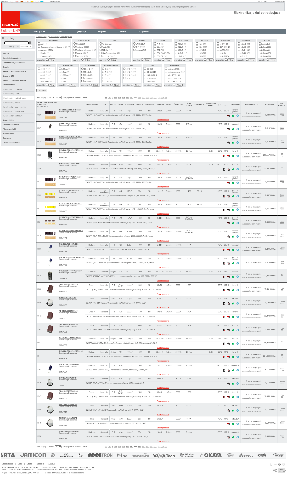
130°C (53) (151, 81)
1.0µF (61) (182, 56)
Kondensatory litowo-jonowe (14, 107)
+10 (162, 97)
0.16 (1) (108, 75)
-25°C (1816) (131, 75)
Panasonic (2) (45, 56)
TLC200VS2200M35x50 (68, 284)
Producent (41, 104)
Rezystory (7, 138)
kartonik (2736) (174, 69)
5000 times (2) (46, 81)
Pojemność (129, 104)
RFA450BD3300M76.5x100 (70, 338)
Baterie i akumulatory (12, 58)
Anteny (6, 54)
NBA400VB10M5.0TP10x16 (70, 137)
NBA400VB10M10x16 (68, 123)
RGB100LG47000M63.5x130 (70, 271)
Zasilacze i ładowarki (11, 142)
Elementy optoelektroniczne (14, 80)
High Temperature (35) (111, 53)
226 (151, 97)
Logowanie (144, 32)
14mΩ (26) (88, 81)
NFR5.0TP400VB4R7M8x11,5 (71, 217)
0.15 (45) (108, 72)
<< (106, 97)
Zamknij (193, 7)
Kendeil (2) (44, 53)
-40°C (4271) (131, 72)
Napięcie (139, 104)
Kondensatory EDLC (11, 94)
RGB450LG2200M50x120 (69, 163)
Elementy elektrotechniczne (14, 71)
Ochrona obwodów (11, 125)
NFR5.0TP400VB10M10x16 (70, 177)
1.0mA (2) (65, 72)
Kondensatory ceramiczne (13, 89)
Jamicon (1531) (46, 50)
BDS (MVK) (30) (163, 53)
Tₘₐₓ (226, 104)
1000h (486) (45, 69)
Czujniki (6, 67)
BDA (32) (160, 47)
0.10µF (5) (182, 44)
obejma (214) (141, 50)
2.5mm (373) (266, 53)
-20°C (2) (129, 78)
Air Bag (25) (107, 44)
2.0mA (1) (65, 78)
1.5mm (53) (265, 44)
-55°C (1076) (131, 69)
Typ (104, 104)
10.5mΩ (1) (88, 69)
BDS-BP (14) (162, 56)
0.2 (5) (107, 78)
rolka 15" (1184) (174, 75)
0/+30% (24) (224, 50)
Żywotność (178, 104)
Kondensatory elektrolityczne (60, 37)
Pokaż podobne (163, 120)
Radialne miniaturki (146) (86, 50)
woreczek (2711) (174, 81)
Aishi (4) (43, 44)
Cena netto (270, 104)
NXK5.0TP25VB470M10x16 (70, 204)
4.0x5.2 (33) (245, 44)
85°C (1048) (151, 72)
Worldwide (4, 2)
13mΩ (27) (88, 78)
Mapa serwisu (280, 1)
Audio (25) (106, 47)
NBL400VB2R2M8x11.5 (68, 244)
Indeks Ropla (42, 106)
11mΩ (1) (87, 72)
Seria (120, 104)
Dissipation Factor (211, 104)
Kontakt (264, 1)
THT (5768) (140, 47)
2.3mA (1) (65, 81)
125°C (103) (151, 78)
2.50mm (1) (265, 50)
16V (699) (202, 53)
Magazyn (102, 32)
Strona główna (55, 2)
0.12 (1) (108, 69)
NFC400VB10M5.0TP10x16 (70, 110)
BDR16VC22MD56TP (67, 378)
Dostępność (251, 104)
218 (119, 97)
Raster (169, 104)
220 (127, 97)
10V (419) (202, 50)
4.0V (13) (202, 44)
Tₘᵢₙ (219, 104)
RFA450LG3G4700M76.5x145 (71, 351)
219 (123, 97)
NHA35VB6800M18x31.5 (69, 431)
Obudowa (160, 104)
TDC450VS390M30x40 (68, 311)
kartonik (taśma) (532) (176, 72)
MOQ (282, 103)
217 (115, 97)
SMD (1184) (141, 44)
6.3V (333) (203, 47)
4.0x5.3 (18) (245, 47)
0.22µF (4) (182, 47)
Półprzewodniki (9, 129)
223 (139, 97)
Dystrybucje (81, 32)
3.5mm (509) (266, 56)
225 (147, 97)
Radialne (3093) (82, 47)
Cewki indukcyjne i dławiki (14, 63)
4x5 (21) (243, 56)
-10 (109, 97)
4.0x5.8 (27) (245, 53)
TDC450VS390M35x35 (68, 324)
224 (143, 97)
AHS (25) (160, 44)
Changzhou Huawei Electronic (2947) (55, 47)
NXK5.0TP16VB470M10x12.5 (71, 190)
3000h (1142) (45, 75)
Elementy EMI (8, 76)
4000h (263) (45, 78)
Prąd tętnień (189, 104)
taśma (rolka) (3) (174, 78)
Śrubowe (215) (82, 56)
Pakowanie (235, 104)
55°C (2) (150, 69)
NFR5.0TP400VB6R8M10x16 (71, 231)
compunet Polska (14, 473)
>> (165, 97)
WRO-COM (34, 473)
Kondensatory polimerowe (13, 111)
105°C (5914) (152, 75)
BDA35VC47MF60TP (67, 298)
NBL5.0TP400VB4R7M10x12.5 (71, 257)
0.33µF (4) (182, 50)
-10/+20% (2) (224, 47)
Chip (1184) (80, 44)
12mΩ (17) (88, 75)
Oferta (29, 464)
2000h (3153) (45, 72)
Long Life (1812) (108, 56)
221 (131, 97)
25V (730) (202, 56)
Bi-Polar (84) (107, 50)
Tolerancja (149, 104)
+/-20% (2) (223, 44)
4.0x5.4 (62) (245, 50)
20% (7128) (224, 56)
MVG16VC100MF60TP (68, 418)
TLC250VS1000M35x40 (68, 391)
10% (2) (222, 53)
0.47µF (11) (182, 53)
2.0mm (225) (266, 47)
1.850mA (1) (66, 75)
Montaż (113, 104)
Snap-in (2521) (82, 53)
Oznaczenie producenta (47, 102)
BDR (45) (160, 50)
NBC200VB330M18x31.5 (69, 364)
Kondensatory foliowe (11, 102)
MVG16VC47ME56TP (68, 405)
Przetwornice (8, 134)
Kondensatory (41, 37)
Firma (59, 32)
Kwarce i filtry (8, 120)
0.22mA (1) (65, 69)
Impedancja (199, 104)
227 (154, 97)
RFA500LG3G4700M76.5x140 (71, 150)
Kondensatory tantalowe (13, 116)
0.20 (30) (108, 81)
